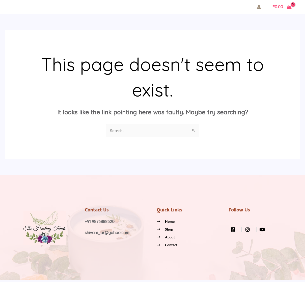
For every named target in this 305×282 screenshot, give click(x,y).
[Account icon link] (259, 7)
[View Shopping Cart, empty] (282, 7)
